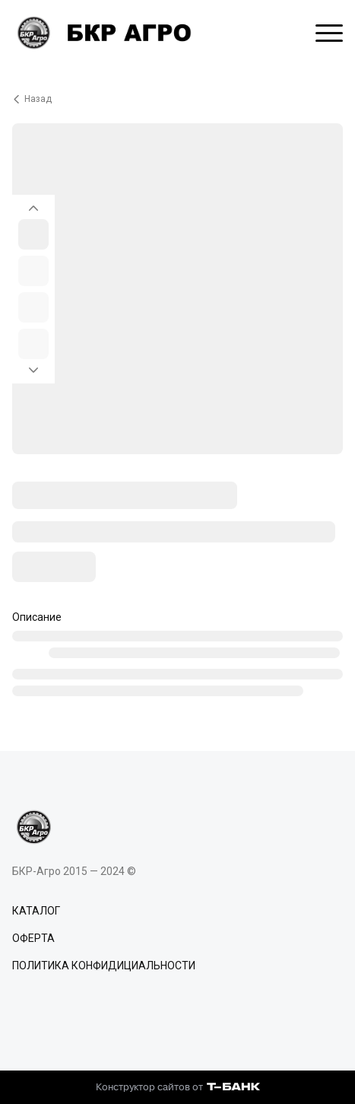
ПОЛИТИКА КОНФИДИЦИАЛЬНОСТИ (103, 965)
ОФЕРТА (33, 938)
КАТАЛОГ (36, 911)
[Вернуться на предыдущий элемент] (33, 204)
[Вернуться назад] (177, 99)
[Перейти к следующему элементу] (33, 374)
